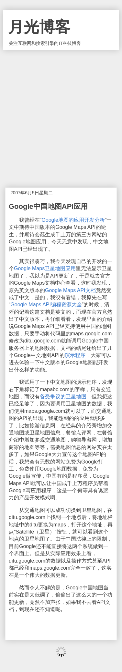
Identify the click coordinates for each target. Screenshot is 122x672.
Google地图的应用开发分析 (73, 220)
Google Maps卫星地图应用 (45, 268)
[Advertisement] (61, 114)
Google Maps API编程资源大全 (46, 304)
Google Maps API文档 (70, 290)
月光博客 (39, 27)
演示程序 (75, 355)
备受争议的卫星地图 (63, 396)
